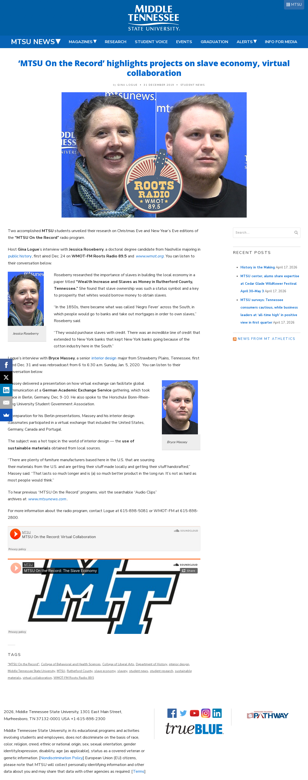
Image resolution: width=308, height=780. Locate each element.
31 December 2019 (159, 85)
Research (115, 42)
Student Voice (151, 42)
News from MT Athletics (266, 339)
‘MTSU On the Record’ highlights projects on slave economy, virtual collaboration (154, 68)
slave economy (105, 671)
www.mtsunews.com (47, 499)
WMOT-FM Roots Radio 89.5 (74, 678)
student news (138, 671)
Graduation (214, 42)
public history (20, 256)
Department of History (151, 664)
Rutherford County (80, 671)
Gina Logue (127, 85)
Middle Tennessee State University (31, 671)
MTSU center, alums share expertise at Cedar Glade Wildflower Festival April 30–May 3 (269, 284)
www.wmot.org (149, 256)
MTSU (296, 4)
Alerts (245, 42)
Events (184, 42)
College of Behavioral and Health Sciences (71, 664)
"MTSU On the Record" (23, 664)
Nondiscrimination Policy (61, 758)
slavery (122, 671)
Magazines (81, 42)
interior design (104, 358)
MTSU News (33, 42)
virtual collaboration (37, 678)
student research (161, 671)
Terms (138, 771)
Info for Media (281, 42)
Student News (192, 85)
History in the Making (257, 267)
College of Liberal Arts (118, 664)
